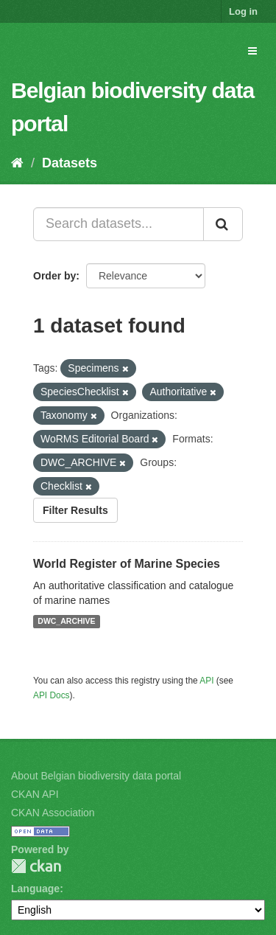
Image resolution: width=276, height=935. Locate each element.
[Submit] (223, 224)
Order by (54, 276)
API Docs (51, 695)
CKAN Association (53, 812)
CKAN (36, 866)
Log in (243, 11)
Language (35, 888)
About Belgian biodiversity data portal (96, 776)
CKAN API (35, 794)
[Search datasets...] (118, 224)
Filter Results (75, 510)
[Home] (17, 163)
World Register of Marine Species (126, 563)
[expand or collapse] (252, 51)
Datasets (69, 163)
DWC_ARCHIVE (66, 621)
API (206, 680)
